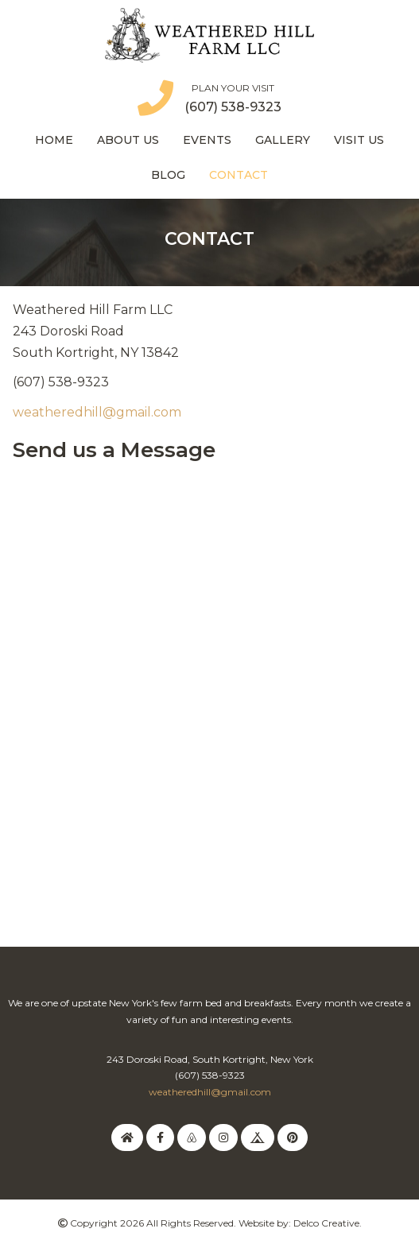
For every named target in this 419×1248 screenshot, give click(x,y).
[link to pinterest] (292, 1137)
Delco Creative (326, 1223)
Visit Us (359, 140)
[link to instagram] (223, 1137)
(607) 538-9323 (232, 106)
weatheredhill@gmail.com (97, 412)
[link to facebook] (160, 1137)
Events (207, 140)
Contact (238, 175)
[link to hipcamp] (257, 1137)
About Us (128, 140)
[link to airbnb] (191, 1137)
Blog (168, 175)
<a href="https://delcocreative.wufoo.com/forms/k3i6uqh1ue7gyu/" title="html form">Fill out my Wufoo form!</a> (209, 675)
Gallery (282, 140)
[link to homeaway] (127, 1137)
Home (54, 140)
